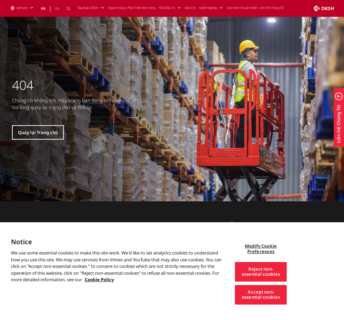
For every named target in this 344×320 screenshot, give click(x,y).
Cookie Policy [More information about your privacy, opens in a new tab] (99, 290)
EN (57, 8)
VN (43, 8)
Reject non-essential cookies (261, 281)
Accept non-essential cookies (261, 304)
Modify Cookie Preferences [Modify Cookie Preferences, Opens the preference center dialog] (261, 259)
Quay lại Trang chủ (38, 132)
